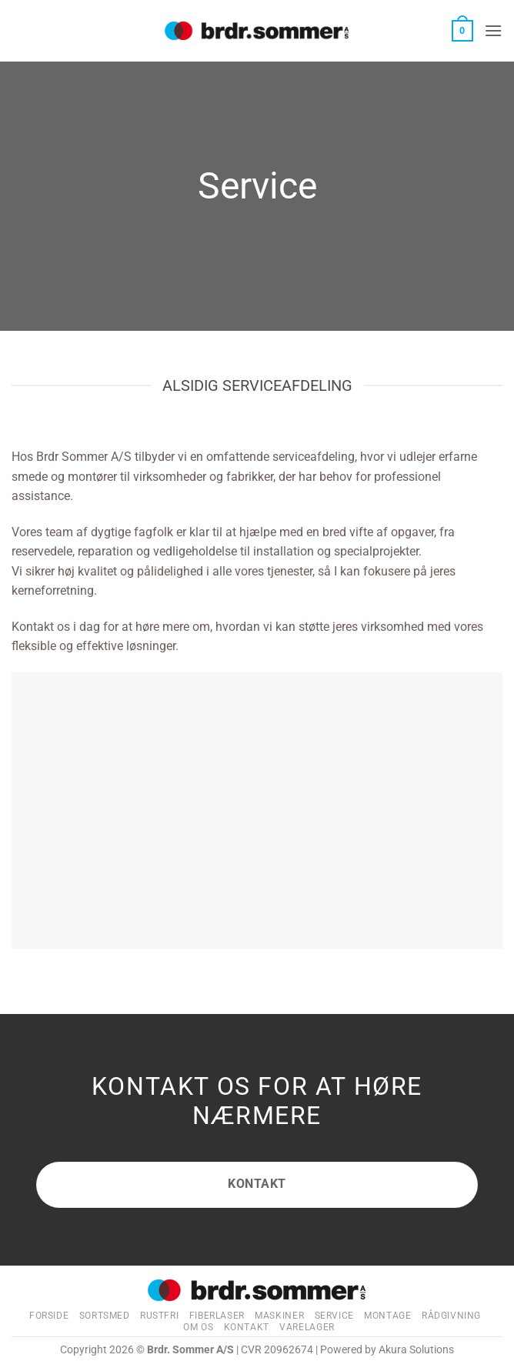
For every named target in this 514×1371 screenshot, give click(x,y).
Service (334, 1315)
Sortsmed (104, 1315)
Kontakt (246, 1327)
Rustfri (159, 1315)
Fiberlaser (217, 1315)
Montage (387, 1315)
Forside (48, 1315)
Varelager (307, 1327)
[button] (462, 30)
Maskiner (279, 1315)
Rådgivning (451, 1315)
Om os (198, 1327)
